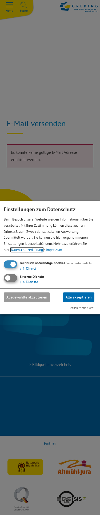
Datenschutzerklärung (27, 249)
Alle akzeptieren (79, 297)
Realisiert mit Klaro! (81, 308)
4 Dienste (29, 282)
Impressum (54, 249)
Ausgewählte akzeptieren (26, 297)
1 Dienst (28, 268)
